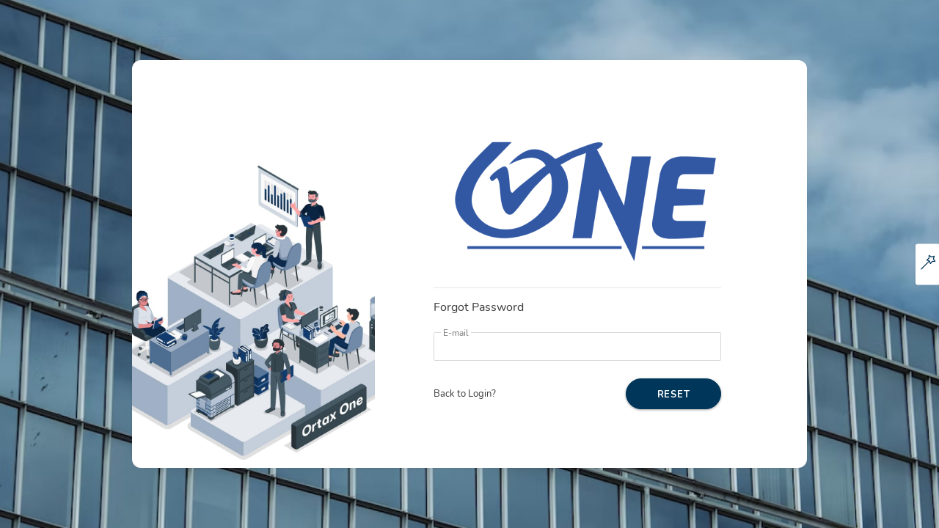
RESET (673, 394)
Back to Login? (465, 393)
